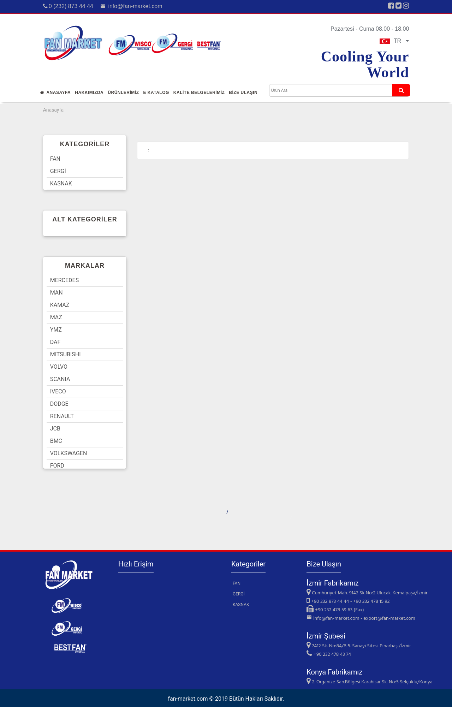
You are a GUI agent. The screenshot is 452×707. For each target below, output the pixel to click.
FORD (57, 465)
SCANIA (60, 379)
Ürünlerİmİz (123, 92)
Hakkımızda (89, 92)
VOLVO (58, 366)
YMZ (56, 329)
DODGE (59, 403)
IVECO (58, 391)
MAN (56, 292)
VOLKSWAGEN (68, 453)
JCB (55, 428)
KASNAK (61, 183)
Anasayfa (55, 92)
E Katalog (156, 92)
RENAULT (62, 416)
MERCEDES (64, 280)
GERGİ (58, 171)
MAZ (56, 317)
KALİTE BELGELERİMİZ (199, 92)
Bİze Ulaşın (243, 92)
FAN (55, 158)
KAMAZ (60, 305)
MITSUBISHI (65, 354)
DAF (55, 342)
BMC (56, 441)
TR (394, 41)
